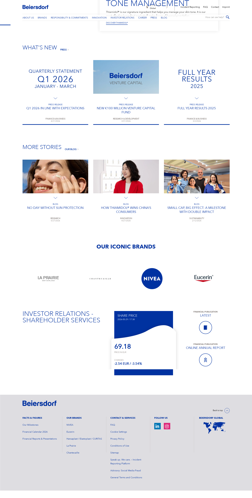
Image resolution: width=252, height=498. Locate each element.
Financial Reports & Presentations (39, 446)
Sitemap (114, 460)
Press (63, 57)
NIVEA (70, 432)
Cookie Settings (118, 439)
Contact (215, 7)
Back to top (218, 418)
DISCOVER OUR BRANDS (117, 30)
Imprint (226, 7)
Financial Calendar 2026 (35, 439)
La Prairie (71, 453)
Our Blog (71, 157)
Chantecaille (73, 460)
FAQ (205, 7)
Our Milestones (30, 432)
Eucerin (70, 439)
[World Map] (214, 435)
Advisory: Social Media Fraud (125, 478)
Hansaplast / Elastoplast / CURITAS (84, 446)
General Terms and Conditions (126, 485)
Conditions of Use (119, 453)
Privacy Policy (117, 446)
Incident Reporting (190, 7)
